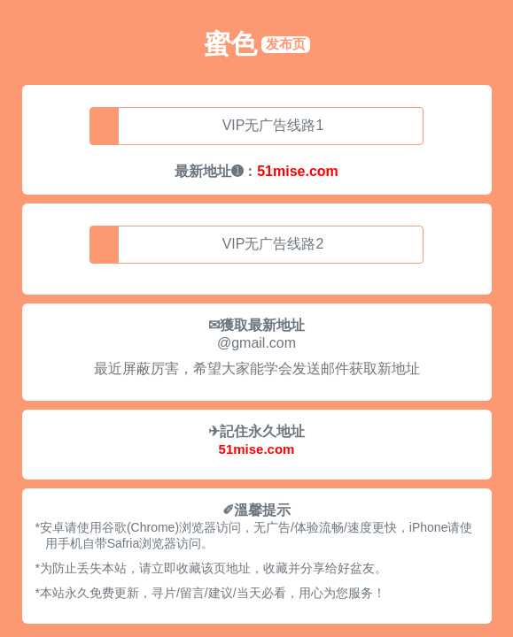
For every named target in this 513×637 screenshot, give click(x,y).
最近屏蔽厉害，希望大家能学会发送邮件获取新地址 (257, 368)
